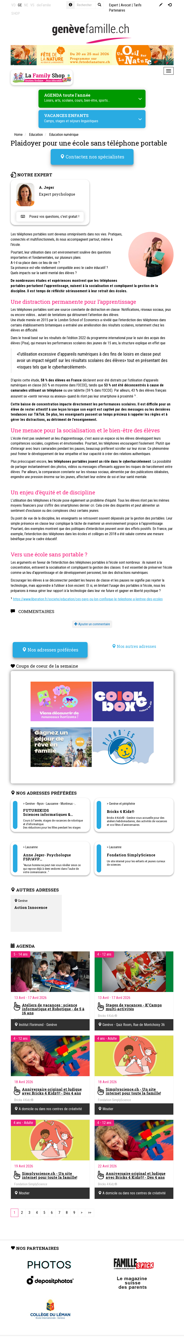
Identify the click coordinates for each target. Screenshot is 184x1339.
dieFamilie (44, 5)
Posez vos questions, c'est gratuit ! (50, 215)
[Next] (81, 1209)
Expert (113, 5)
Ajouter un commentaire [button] (92, 622)
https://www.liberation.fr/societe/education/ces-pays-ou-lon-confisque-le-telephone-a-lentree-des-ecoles (88, 597)
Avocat (126, 5)
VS (32, 5)
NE (26, 5)
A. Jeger (46, 185)
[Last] (89, 1209)
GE (20, 5)
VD (13, 5)
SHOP (15, 13)
